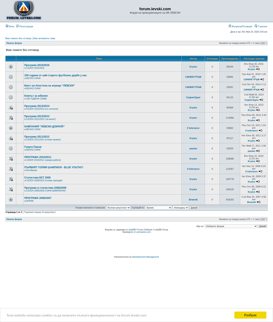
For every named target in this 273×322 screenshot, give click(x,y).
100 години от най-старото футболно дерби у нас (55, 75)
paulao (193, 148)
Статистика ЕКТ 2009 (37, 177)
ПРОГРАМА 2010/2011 (37, 157)
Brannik (193, 199)
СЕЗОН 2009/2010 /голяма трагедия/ (44, 180)
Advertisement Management (145, 257)
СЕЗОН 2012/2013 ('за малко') (41, 119)
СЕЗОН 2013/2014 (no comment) (42, 109)
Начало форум (14, 43)
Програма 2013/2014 (36, 106)
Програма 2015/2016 (36, 65)
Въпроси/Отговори (240, 26)
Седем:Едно (193, 97)
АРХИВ (29, 201)
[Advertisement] (136, 245)
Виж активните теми (44, 38)
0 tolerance (193, 128)
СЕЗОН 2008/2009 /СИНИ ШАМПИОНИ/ (46, 191)
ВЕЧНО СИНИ (33, 78)
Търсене (261, 26)
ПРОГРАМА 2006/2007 (37, 198)
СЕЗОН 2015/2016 (35, 68)
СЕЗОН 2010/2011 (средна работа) (43, 160)
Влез (10, 26)
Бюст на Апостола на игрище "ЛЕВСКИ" (49, 85)
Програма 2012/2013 (36, 116)
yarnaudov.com (143, 232)
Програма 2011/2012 (36, 136)
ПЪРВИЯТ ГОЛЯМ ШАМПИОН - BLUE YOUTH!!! (53, 167)
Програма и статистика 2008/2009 (45, 187)
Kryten (193, 66)
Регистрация (24, 26)
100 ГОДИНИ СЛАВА (36, 99)
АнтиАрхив (31, 170)
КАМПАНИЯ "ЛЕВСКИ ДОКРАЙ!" (44, 126)
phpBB (132, 230)
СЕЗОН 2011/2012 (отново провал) (43, 139)
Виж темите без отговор (18, 38)
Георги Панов (33, 146)
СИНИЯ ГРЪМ (193, 77)
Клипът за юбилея (36, 95)
